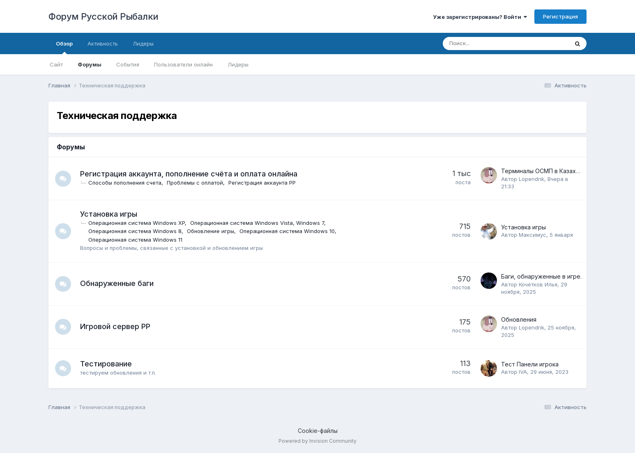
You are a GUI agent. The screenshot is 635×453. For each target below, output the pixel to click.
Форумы (89, 64)
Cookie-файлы (318, 430)
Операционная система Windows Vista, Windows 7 (257, 223)
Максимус (532, 234)
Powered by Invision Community (317, 441)
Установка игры (109, 214)
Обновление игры (211, 231)
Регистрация (560, 16)
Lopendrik (531, 179)
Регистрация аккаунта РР (262, 182)
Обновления (518, 319)
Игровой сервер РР (116, 326)
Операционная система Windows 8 (135, 231)
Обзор (64, 47)
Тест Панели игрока (530, 364)
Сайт (56, 64)
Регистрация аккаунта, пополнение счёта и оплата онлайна (189, 173)
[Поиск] (483, 43)
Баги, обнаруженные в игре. (541, 276)
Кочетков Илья (538, 284)
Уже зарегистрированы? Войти (480, 17)
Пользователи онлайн (183, 64)
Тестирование (106, 363)
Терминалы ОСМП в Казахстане (547, 170)
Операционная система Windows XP (137, 223)
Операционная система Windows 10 (287, 231)
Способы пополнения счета (125, 182)
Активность (102, 43)
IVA (523, 371)
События (127, 64)
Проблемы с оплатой (195, 182)
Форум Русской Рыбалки (103, 16)
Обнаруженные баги (117, 283)
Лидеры (238, 64)
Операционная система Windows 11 (136, 239)
